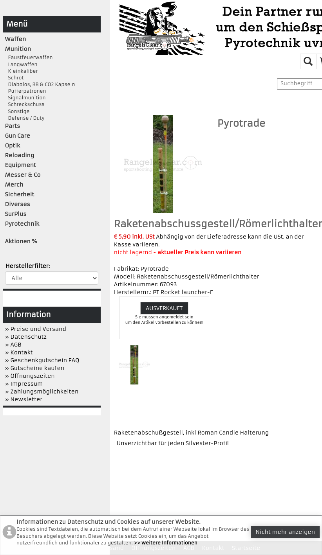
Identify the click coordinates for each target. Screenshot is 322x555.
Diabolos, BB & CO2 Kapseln (40, 84)
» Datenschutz (26, 336)
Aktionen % (21, 241)
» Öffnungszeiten (30, 375)
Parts (12, 125)
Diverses (17, 204)
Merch (14, 184)
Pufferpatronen (25, 91)
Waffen (15, 39)
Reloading (19, 155)
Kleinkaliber (21, 71)
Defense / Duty (25, 118)
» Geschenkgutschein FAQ (42, 360)
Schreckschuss (25, 104)
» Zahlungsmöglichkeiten (42, 391)
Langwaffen (21, 64)
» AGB (13, 344)
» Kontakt (19, 352)
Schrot (14, 78)
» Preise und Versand (35, 328)
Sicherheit (19, 194)
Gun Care (17, 135)
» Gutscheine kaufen (35, 368)
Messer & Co (23, 174)
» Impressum (24, 383)
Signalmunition (25, 98)
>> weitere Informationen (165, 543)
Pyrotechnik (22, 223)
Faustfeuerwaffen (29, 57)
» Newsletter (24, 399)
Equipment (20, 165)
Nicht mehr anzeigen (285, 531)
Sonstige (17, 111)
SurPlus (16, 213)
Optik (12, 145)
